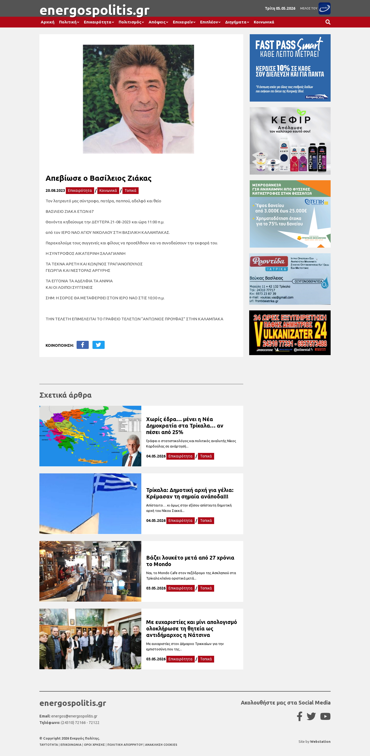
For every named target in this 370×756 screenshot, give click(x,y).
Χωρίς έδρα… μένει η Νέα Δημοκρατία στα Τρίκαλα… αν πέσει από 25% (184, 425)
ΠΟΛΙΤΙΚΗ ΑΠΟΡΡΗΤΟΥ (125, 744)
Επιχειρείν (183, 22)
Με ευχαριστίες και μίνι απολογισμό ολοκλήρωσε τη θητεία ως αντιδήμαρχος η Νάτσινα (191, 628)
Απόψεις (157, 22)
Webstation (320, 741)
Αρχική (47, 22)
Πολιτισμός (130, 22)
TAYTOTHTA (49, 744)
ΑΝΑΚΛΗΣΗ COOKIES (161, 744)
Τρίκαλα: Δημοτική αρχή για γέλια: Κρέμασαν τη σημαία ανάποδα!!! (190, 493)
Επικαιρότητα (97, 22)
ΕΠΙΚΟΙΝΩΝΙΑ (71, 744)
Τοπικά (130, 190)
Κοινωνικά (264, 22)
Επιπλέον (209, 22)
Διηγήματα (235, 22)
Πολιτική (68, 22)
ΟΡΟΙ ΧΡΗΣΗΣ (95, 744)
